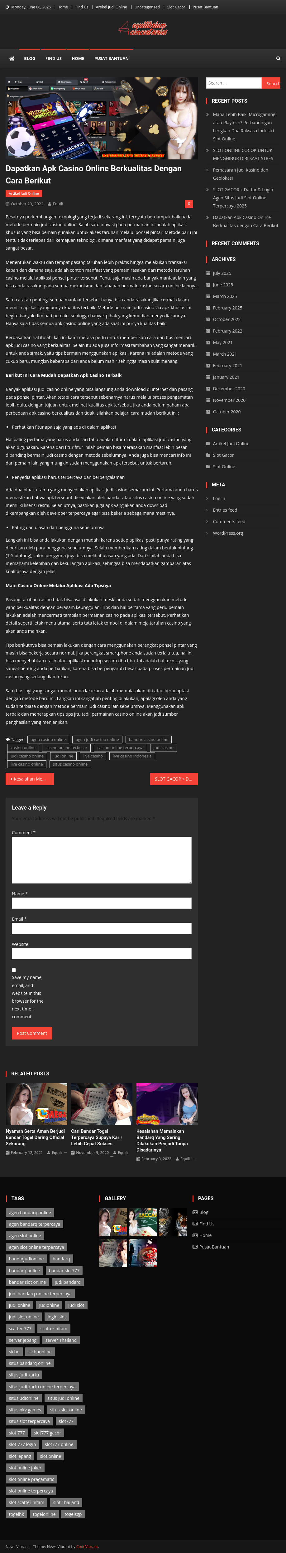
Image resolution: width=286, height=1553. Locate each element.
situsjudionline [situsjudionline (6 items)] (24, 1398)
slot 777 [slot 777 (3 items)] (17, 1433)
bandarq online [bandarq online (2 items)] (24, 1270)
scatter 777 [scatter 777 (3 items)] (20, 1328)
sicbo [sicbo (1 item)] (14, 1352)
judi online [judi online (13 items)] (19, 1305)
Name (20, 894)
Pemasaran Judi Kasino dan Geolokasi (240, 174)
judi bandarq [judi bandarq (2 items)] (68, 1282)
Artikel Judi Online (111, 7)
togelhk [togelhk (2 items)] (16, 1514)
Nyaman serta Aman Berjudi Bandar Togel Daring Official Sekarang (35, 1137)
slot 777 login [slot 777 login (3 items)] (22, 1444)
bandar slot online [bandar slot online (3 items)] (27, 1282)
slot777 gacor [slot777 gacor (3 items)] (47, 1433)
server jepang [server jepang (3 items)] (22, 1340)
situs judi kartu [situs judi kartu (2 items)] (24, 1375)
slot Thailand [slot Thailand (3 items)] (66, 1502)
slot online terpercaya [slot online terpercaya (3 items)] (31, 1491)
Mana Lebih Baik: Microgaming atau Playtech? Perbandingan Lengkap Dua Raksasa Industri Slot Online (244, 126)
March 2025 (225, 296)
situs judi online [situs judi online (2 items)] (63, 1398)
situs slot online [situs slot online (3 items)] (66, 1410)
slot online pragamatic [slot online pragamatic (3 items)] (31, 1479)
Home (62, 7)
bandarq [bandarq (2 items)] (61, 1259)
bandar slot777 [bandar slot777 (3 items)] (64, 1270)
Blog (29, 58)
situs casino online (70, 764)
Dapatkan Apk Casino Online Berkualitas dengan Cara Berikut (246, 221)
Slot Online (224, 467)
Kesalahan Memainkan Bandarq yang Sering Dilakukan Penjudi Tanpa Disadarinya (34, 779)
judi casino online (27, 756)
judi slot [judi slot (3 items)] (76, 1305)
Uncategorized (147, 7)
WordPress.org (228, 533)
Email (19, 919)
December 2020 (229, 389)
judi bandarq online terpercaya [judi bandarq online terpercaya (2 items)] (40, 1294)
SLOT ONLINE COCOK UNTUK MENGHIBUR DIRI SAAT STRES (243, 154)
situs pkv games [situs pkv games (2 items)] (25, 1410)
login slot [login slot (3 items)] (57, 1317)
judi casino (164, 747)
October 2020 (227, 412)
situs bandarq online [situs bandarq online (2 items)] (30, 1363)
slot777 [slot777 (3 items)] (66, 1421)
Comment (24, 832)
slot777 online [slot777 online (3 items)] (59, 1444)
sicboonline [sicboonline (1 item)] (39, 1352)
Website (20, 944)
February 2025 (227, 308)
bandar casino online (149, 739)
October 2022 (227, 319)
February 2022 (227, 331)
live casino (92, 756)
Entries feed (225, 510)
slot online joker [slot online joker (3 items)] (25, 1468)
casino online (23, 747)
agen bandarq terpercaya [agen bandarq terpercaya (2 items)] (34, 1224)
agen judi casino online (97, 739)
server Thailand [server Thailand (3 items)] (61, 1340)
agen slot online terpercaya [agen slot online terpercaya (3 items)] (36, 1247)
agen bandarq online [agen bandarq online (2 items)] (30, 1212)
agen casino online (48, 739)
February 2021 (227, 365)
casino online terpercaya (120, 747)
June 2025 (223, 285)
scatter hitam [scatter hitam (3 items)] (54, 1328)
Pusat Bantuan (205, 7)
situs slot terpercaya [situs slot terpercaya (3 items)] (29, 1421)
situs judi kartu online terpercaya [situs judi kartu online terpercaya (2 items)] (42, 1387)
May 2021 (223, 342)
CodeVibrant (87, 1546)
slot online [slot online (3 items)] (50, 1456)
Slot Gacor (176, 7)
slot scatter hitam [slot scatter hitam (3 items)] (26, 1502)
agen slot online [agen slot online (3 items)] (25, 1236)
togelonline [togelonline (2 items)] (44, 1514)
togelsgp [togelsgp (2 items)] (73, 1514)
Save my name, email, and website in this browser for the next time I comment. (27, 997)
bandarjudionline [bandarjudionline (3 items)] (26, 1259)
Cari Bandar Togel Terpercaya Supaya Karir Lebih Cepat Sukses (96, 1137)
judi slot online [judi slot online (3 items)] (24, 1317)
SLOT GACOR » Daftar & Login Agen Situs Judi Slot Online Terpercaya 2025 (176, 779)
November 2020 (229, 400)
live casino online (27, 764)
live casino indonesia (132, 756)
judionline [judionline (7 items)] (49, 1305)
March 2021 (225, 354)
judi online (64, 756)
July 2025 (222, 273)
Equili (58, 204)
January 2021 (226, 377)
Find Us (81, 7)
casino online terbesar (66, 747)
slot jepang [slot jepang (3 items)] (20, 1456)
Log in (219, 498)
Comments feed (229, 521)
